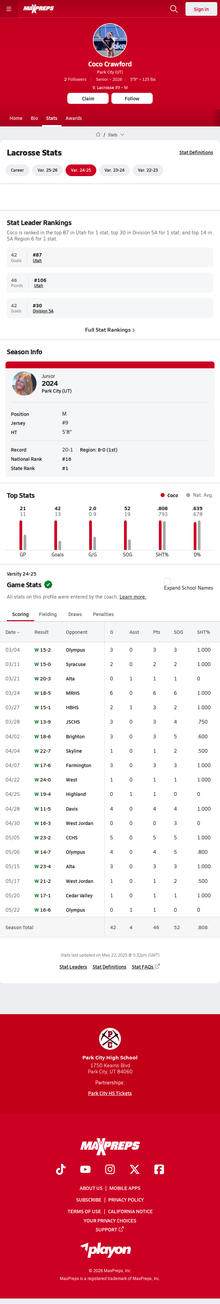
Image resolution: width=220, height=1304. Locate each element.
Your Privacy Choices (110, 1220)
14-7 (45, 851)
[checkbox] (167, 581)
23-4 (45, 866)
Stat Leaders (73, 966)
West (71, 779)
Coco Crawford (110, 63)
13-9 (45, 721)
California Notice (130, 1211)
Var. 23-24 (114, 170)
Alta (70, 678)
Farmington (78, 765)
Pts (156, 632)
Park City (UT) (110, 72)
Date (12, 632)
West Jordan (79, 823)
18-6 (45, 736)
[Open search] (174, 9)
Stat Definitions (196, 152)
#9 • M (110, 87)
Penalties (103, 614)
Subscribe (88, 1199)
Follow (132, 98)
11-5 (45, 808)
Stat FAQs (146, 966)
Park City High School (110, 1044)
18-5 (45, 692)
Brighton (75, 736)
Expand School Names (188, 584)
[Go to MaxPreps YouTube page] (85, 1170)
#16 (66, 458)
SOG (178, 632)
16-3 (45, 823)
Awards (74, 117)
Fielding (48, 614)
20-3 (45, 678)
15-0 (45, 664)
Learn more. (133, 596)
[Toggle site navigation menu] (9, 9)
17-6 (45, 765)
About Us (91, 1187)
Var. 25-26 (47, 170)
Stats (51, 117)
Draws (75, 614)
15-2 (45, 649)
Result (42, 632)
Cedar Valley (79, 895)
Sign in (201, 8)
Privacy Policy (126, 1199)
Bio (34, 117)
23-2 (45, 837)
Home (16, 117)
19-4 (45, 794)
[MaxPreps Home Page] (98, 134)
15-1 (45, 707)
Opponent (76, 632)
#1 (65, 468)
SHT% (203, 632)
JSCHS (73, 721)
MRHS (73, 692)
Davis (72, 808)
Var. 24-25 (81, 170)
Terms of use (84, 1211)
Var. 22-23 (148, 170)
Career (17, 170)
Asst (134, 632)
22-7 (45, 750)
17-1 (45, 895)
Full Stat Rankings (110, 329)
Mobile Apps (124, 1187)
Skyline (74, 750)
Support (110, 1229)
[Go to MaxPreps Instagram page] (110, 1170)
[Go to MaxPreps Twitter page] (134, 1170)
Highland (76, 794)
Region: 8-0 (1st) (99, 449)
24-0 (45, 779)
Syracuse (76, 664)
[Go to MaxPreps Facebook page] (159, 1170)
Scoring (20, 614)
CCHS (72, 837)
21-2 (45, 880)
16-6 (45, 909)
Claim (88, 98)
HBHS (72, 707)
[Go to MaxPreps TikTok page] (60, 1170)
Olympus (75, 649)
